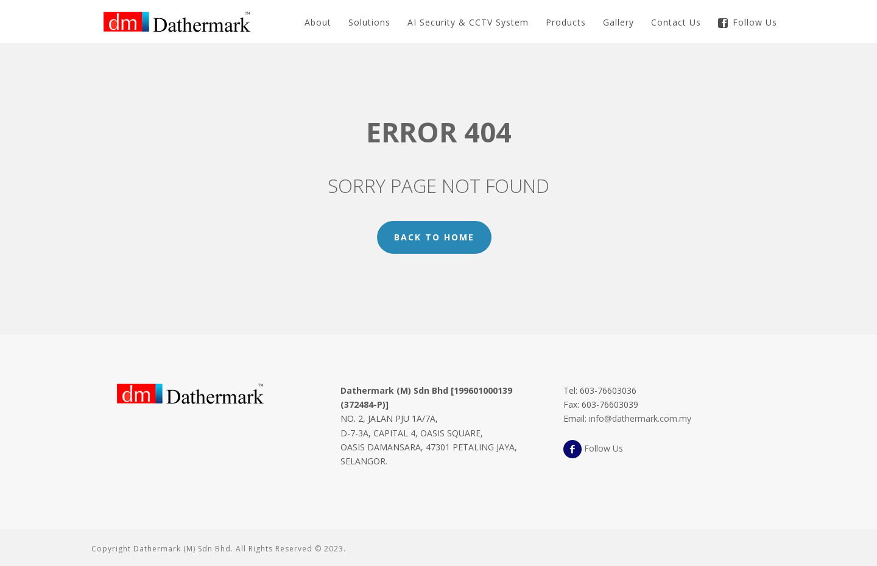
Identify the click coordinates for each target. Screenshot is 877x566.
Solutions (369, 22)
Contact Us (676, 22)
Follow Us (747, 22)
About (318, 22)
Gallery (618, 22)
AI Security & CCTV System (468, 22)
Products (566, 22)
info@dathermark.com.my (640, 418)
